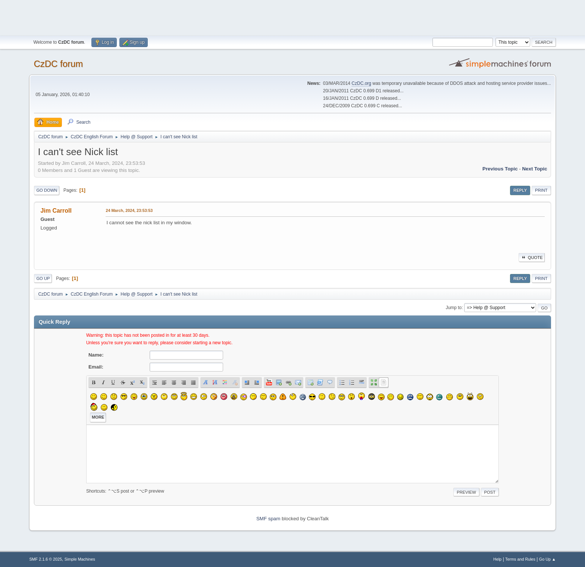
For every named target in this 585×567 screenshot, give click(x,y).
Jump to (454, 307)
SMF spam (268, 518)
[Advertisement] (292, 17)
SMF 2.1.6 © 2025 (45, 559)
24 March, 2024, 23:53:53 (129, 210)
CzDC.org (361, 83)
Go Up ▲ (547, 559)
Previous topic (500, 169)
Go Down (46, 190)
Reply (520, 190)
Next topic (534, 169)
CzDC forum (58, 64)
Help (497, 559)
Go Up (43, 278)
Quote (531, 257)
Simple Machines (80, 559)
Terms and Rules (520, 559)
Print (541, 190)
